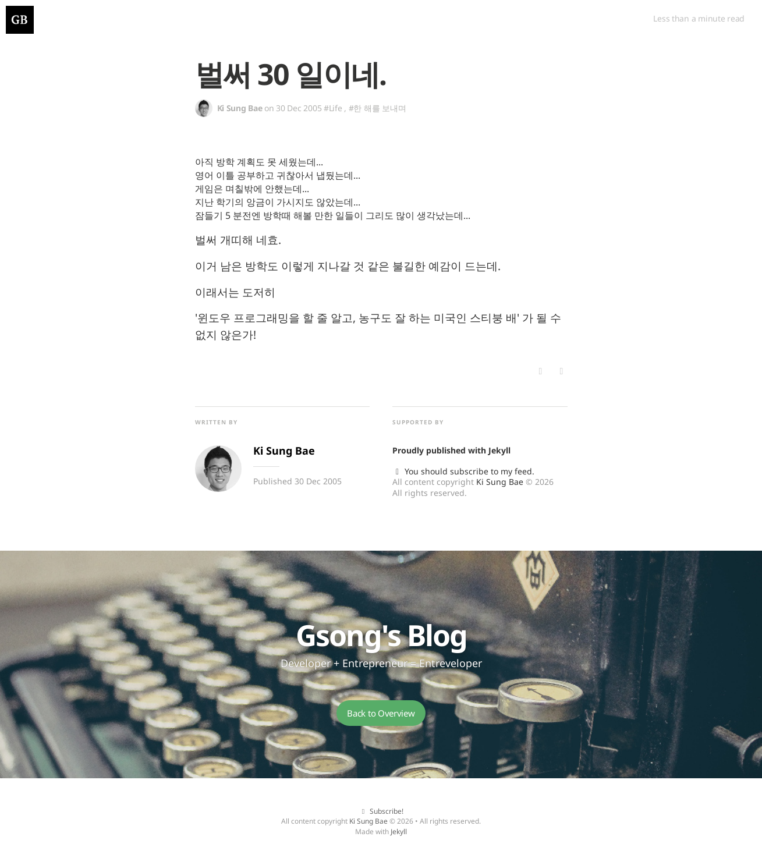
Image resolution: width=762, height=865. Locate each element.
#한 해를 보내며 (377, 108)
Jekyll (499, 450)
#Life (333, 108)
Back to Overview (380, 713)
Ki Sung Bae (499, 481)
